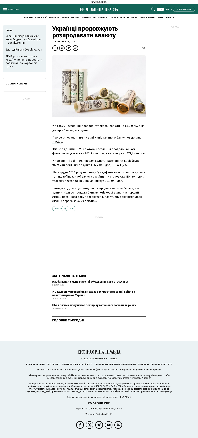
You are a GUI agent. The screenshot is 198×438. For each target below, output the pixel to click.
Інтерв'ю (132, 17)
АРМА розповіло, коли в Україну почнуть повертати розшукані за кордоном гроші (24, 61)
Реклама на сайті (35, 364)
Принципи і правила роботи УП (155, 364)
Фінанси (102, 17)
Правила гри (89, 17)
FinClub (57, 141)
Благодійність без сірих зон (24, 49)
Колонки (54, 17)
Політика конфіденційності (77, 364)
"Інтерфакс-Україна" (111, 375)
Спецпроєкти (117, 17)
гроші (71, 208)
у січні (73, 188)
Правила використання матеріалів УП (115, 364)
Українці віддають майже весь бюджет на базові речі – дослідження (24, 39)
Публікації (40, 17)
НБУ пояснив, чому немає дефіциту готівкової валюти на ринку (94, 305)
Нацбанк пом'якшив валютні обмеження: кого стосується (90, 281)
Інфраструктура (71, 17)
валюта (58, 208)
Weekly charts (166, 17)
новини (28, 17)
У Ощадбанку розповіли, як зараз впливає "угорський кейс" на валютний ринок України (93, 293)
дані (91, 137)
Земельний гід (147, 17)
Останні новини (16, 83)
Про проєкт (53, 364)
